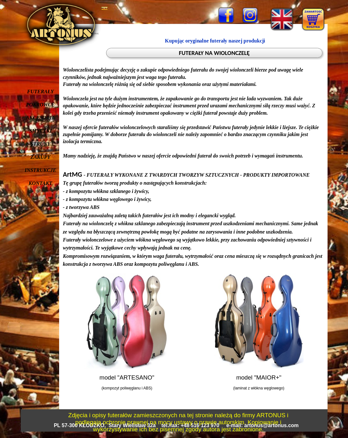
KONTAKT (40, 183)
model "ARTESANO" (126, 377)
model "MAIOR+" (258, 377)
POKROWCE (40, 104)
